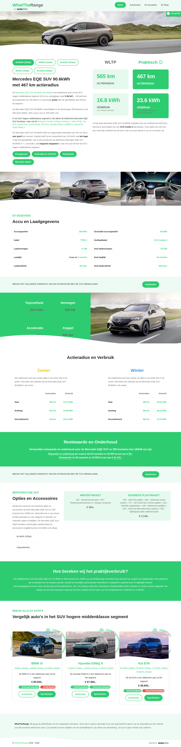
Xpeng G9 (78, 124)
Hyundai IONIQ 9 (58, 124)
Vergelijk (173, 13)
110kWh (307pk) (90, 668)
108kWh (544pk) (37, 668)
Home (120, 5)
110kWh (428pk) (75, 668)
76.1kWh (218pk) (159, 668)
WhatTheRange (21, 743)
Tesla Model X (19, 127)
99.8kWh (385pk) (143, 668)
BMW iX (70, 124)
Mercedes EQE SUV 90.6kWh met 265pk (33, 92)
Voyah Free (23, 124)
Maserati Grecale (46, 121)
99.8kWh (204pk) (143, 671)
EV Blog (165, 5)
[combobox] (28, 536)
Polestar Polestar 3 (63, 121)
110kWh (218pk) (106, 668)
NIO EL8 (45, 124)
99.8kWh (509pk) (127, 668)
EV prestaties (151, 5)
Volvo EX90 (77, 121)
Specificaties (47, 694)
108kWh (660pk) (21, 668)
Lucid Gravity (34, 124)
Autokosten (135, 5)
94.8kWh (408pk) (52, 668)
